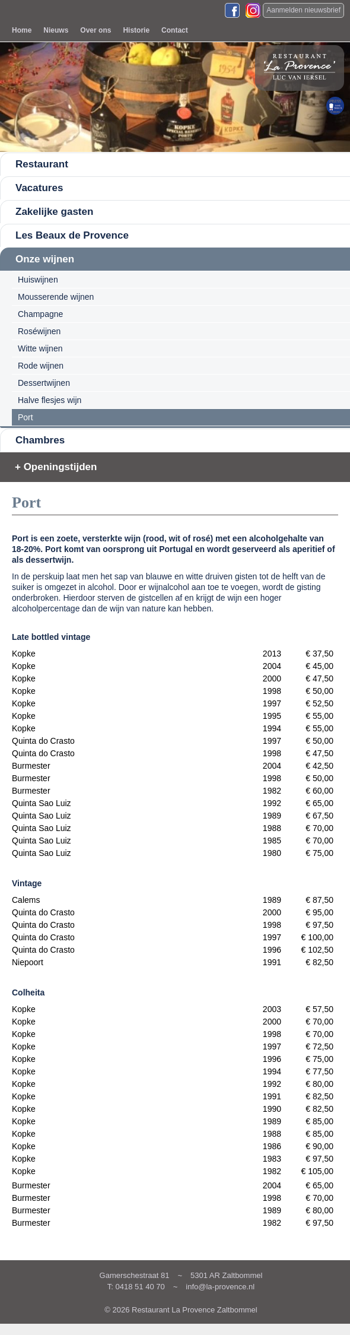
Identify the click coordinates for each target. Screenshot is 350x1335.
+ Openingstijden (56, 467)
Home (21, 30)
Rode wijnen (40, 365)
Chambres (40, 440)
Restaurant (41, 164)
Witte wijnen (40, 348)
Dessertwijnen (44, 383)
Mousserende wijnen (56, 297)
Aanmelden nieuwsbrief (303, 10)
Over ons (95, 30)
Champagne (40, 314)
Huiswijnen (38, 279)
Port (25, 417)
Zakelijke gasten (54, 211)
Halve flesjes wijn (49, 400)
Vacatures (39, 188)
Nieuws (55, 30)
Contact (174, 30)
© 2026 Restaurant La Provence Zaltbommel (180, 1309)
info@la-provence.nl (220, 1286)
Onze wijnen (44, 259)
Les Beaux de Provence (72, 235)
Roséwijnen (39, 331)
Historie (136, 30)
